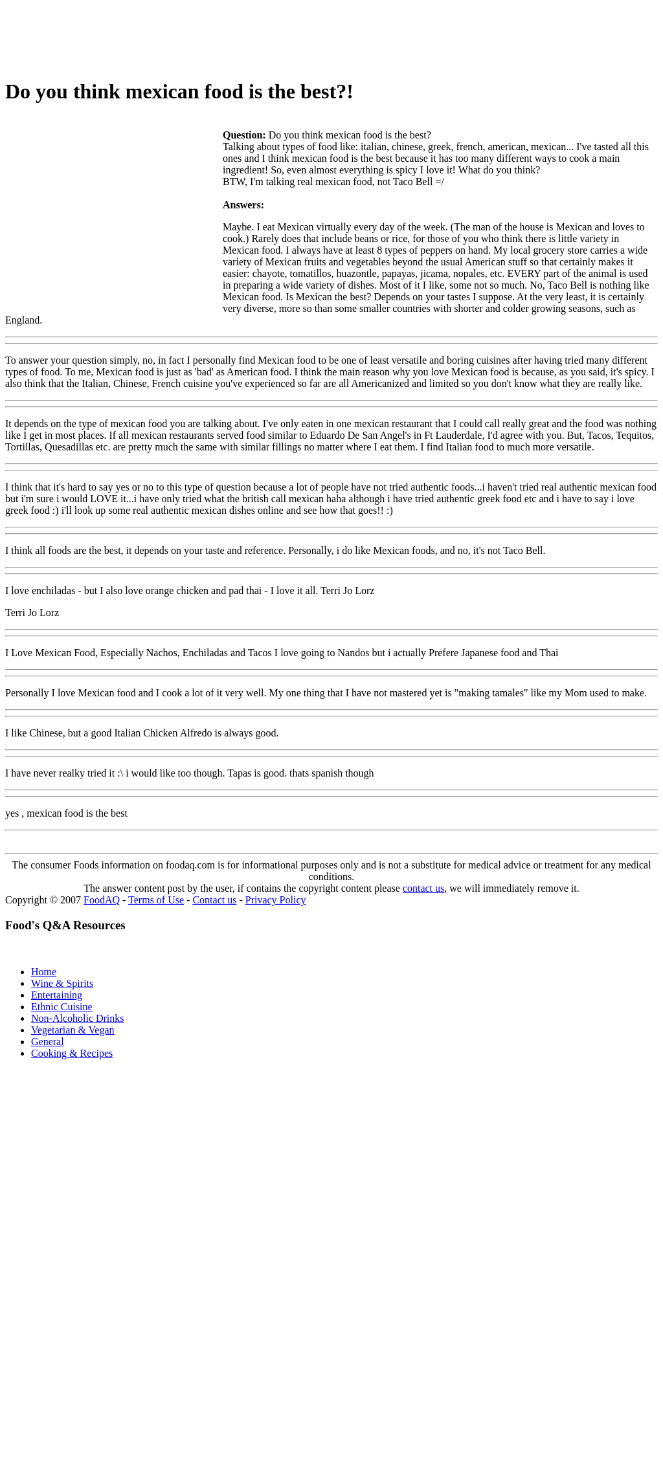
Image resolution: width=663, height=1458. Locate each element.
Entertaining (56, 994)
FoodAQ (102, 899)
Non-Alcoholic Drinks (77, 1018)
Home (43, 971)
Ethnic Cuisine (62, 1006)
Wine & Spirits (62, 983)
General (47, 1041)
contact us (423, 888)
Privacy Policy (275, 899)
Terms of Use (156, 899)
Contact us (214, 899)
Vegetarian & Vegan (73, 1029)
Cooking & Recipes (72, 1053)
